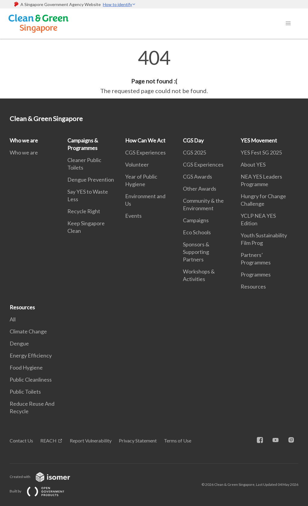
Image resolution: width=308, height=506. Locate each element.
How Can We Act (145, 140)
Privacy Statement (138, 440)
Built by (42, 491)
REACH (48, 440)
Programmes (256, 274)
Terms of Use (177, 440)
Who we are (24, 140)
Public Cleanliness (31, 379)
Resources (253, 286)
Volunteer (137, 164)
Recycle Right (83, 211)
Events (133, 215)
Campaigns (196, 220)
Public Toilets (25, 391)
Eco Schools (197, 232)
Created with (45, 476)
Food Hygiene (26, 367)
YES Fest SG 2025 (261, 152)
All (13, 319)
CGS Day (193, 140)
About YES (253, 164)
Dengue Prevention (90, 179)
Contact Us (21, 440)
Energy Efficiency (31, 355)
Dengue (19, 343)
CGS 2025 (194, 152)
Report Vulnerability (91, 440)
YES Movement (259, 140)
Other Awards (199, 188)
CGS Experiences (145, 152)
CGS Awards (197, 176)
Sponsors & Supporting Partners (196, 252)
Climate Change (28, 331)
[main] (154, 71)
